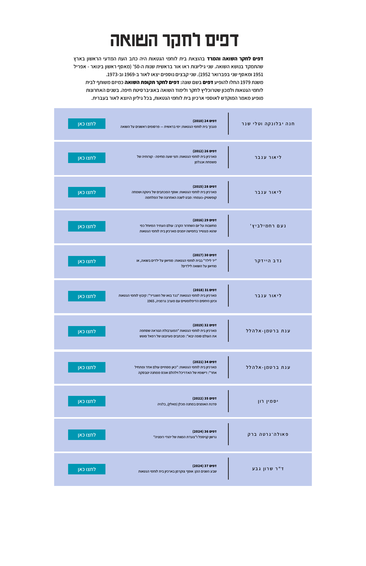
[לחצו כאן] (86, 123)
